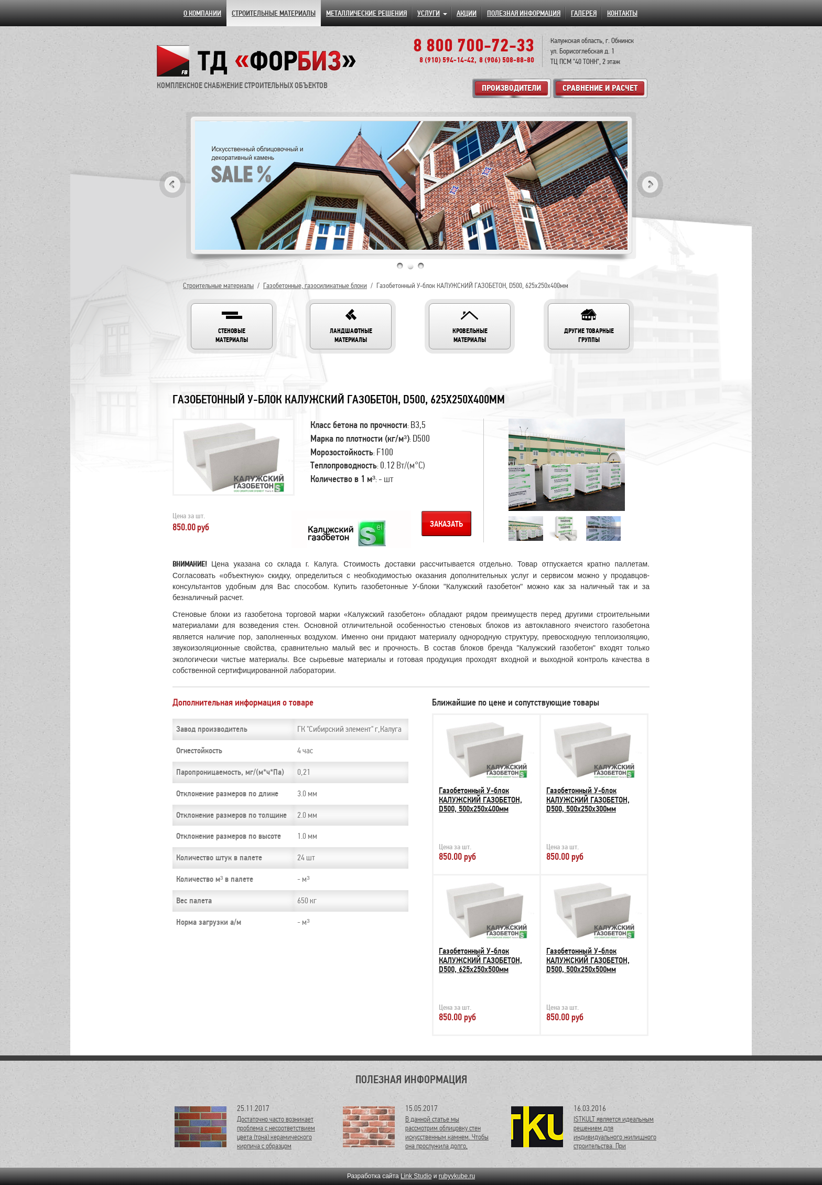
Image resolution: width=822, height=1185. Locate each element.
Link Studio (416, 1176)
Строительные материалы (218, 285)
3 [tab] (421, 266)
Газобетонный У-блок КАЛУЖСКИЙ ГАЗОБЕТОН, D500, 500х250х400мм (480, 800)
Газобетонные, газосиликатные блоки (315, 285)
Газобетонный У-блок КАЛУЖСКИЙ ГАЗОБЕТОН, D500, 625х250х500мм (480, 960)
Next (650, 184)
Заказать (446, 524)
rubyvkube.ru (457, 1176)
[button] (232, 326)
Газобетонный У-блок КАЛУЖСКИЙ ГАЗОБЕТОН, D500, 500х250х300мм (588, 800)
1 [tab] (400, 266)
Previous (172, 184)
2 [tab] (410, 266)
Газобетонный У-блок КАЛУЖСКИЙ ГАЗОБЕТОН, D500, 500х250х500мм (588, 960)
